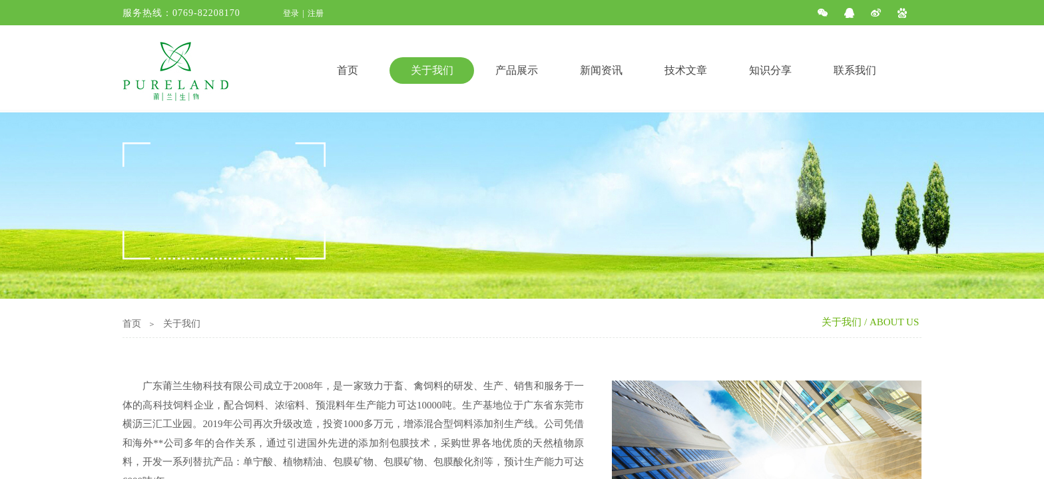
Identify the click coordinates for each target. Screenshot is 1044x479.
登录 (291, 13)
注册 (316, 13)
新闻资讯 (601, 70)
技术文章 (685, 70)
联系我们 (855, 70)
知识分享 (770, 70)
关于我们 (432, 70)
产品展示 (516, 70)
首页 (347, 70)
